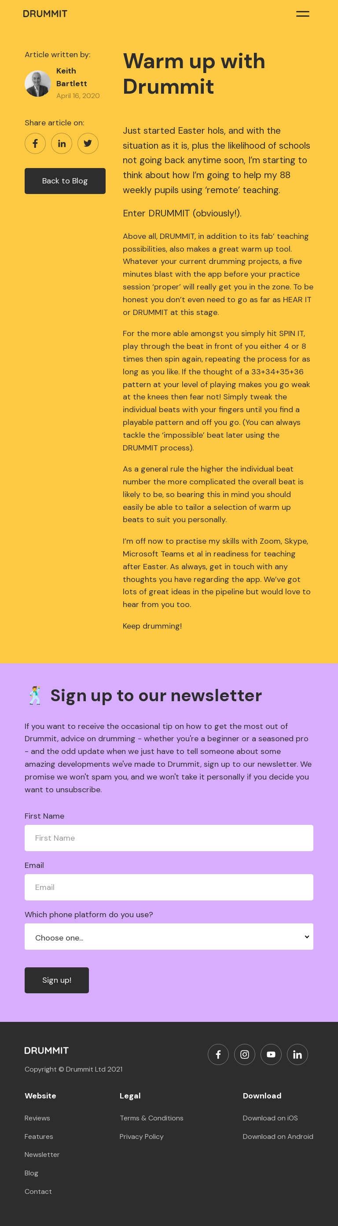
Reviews (37, 1118)
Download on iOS (270, 1118)
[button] (303, 13)
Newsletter (42, 1154)
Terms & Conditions (152, 1118)
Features (39, 1136)
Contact (38, 1191)
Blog (31, 1173)
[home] (45, 13)
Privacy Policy (142, 1136)
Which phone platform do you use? (89, 914)
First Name (44, 816)
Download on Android (278, 1136)
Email (34, 865)
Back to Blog (65, 181)
